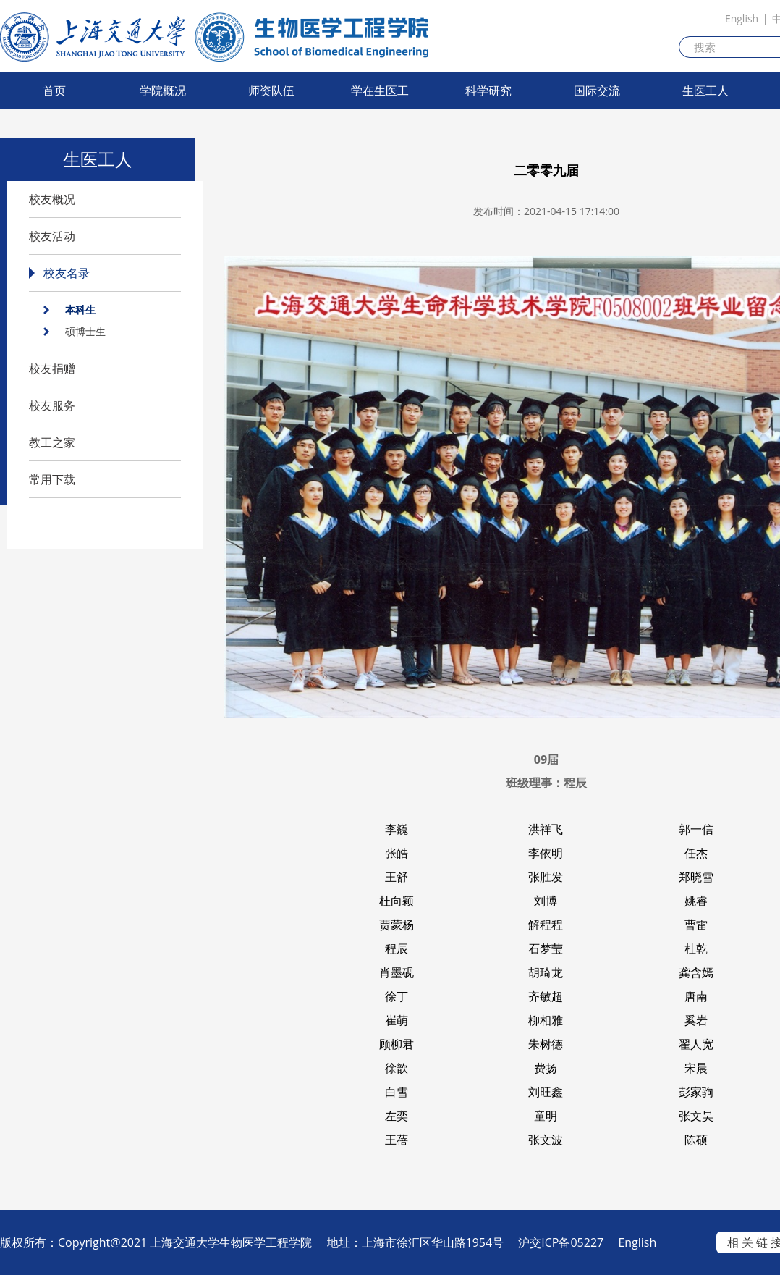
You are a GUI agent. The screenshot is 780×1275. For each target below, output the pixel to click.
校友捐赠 (52, 368)
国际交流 (597, 90)
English (741, 18)
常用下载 (52, 479)
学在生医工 (380, 90)
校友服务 (52, 405)
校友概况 (52, 199)
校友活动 (52, 236)
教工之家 (52, 442)
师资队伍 (271, 90)
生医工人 (705, 90)
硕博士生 (85, 331)
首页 (54, 90)
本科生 (80, 309)
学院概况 (163, 90)
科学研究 (488, 90)
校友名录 (66, 273)
